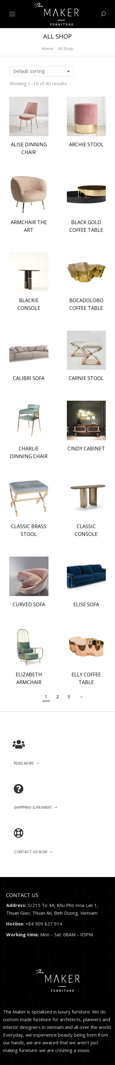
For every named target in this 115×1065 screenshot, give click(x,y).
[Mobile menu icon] (12, 14)
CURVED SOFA (29, 604)
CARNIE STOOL (86, 378)
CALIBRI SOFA (28, 378)
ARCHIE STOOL (86, 144)
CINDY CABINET (86, 448)
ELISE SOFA (86, 604)
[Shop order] (41, 71)
